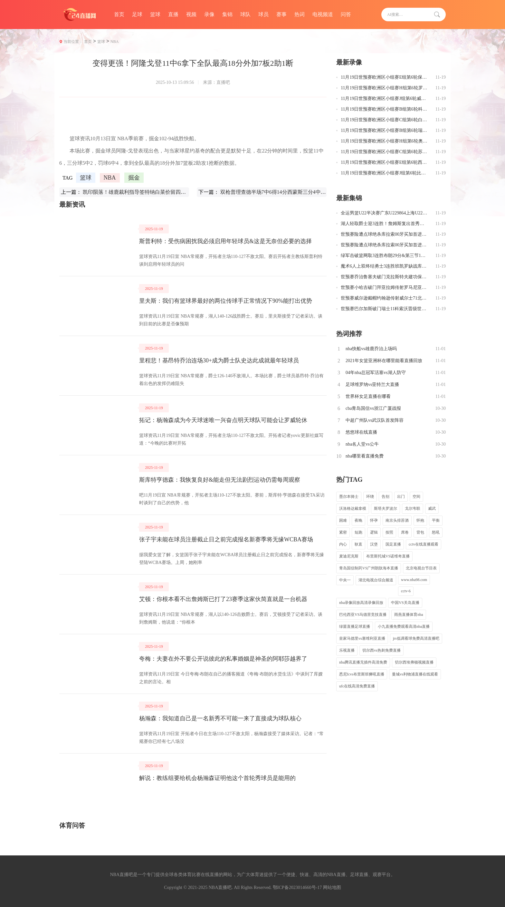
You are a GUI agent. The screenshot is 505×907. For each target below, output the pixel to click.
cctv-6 (406, 591)
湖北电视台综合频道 (375, 580)
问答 (346, 14)
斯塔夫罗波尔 (385, 508)
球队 (245, 14)
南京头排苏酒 (397, 520)
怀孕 (374, 520)
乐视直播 (347, 650)
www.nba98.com (414, 579)
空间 (416, 496)
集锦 (227, 14)
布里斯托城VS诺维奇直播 (388, 556)
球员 (263, 14)
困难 (343, 520)
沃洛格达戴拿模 (352, 508)
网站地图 (332, 887)
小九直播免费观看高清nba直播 (404, 626)
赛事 (281, 14)
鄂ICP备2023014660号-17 (297, 887)
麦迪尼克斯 (348, 556)
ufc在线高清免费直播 (357, 686)
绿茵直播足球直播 (354, 626)
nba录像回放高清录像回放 (361, 602)
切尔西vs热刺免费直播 (381, 650)
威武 (432, 508)
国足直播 (393, 544)
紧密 (343, 532)
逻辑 (374, 532)
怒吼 (436, 532)
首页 (119, 14)
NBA (114, 41)
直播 (173, 14)
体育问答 (72, 825)
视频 (191, 14)
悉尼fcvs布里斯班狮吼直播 (361, 674)
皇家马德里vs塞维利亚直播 (362, 638)
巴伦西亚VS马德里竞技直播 (362, 614)
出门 (401, 496)
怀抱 (420, 520)
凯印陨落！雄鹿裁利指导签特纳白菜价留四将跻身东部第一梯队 (155, 192)
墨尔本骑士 (348, 496)
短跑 (358, 532)
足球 (137, 14)
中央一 (345, 580)
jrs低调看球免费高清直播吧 (416, 638)
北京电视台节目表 (421, 568)
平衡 (436, 520)
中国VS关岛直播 (405, 602)
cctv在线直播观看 (423, 544)
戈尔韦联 (412, 508)
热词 (299, 14)
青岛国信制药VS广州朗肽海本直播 (368, 568)
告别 (385, 496)
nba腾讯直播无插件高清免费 (363, 662)
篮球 (155, 14)
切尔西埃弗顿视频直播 (414, 662)
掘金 (134, 177)
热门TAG (349, 479)
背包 (420, 532)
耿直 (358, 544)
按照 (389, 532)
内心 (343, 544)
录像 (209, 14)
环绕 (370, 496)
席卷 (405, 532)
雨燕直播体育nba (408, 614)
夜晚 (358, 520)
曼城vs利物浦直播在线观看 (415, 674)
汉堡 (374, 544)
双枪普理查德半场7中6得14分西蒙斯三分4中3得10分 (279, 192)
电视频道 (322, 14)
